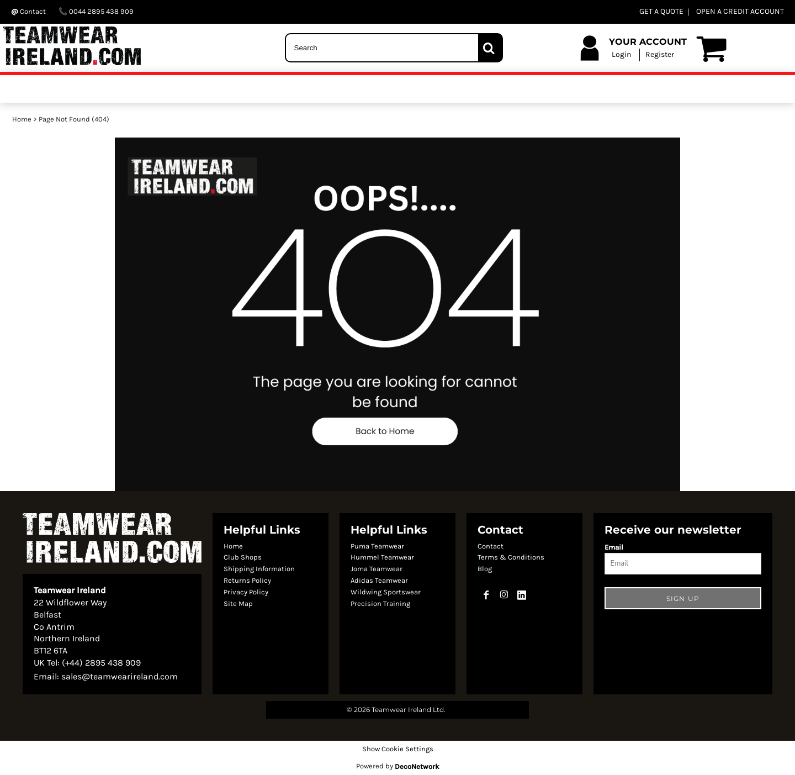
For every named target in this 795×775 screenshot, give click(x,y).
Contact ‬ (29, 11)
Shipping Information (259, 569)
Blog (485, 569)
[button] (397, 314)
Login (621, 54)
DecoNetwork (417, 766)
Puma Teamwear (377, 546)
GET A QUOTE (661, 11)
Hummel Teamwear (382, 557)
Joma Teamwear (376, 569)
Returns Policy (247, 580)
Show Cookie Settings (397, 749)
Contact (491, 546)
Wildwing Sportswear (386, 592)
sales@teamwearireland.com (119, 676)
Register (659, 54)
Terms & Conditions (511, 557)
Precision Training (380, 603)
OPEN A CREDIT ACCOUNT (740, 11)
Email (614, 547)
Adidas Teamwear (379, 580)
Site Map (238, 603)
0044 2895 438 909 (96, 11)
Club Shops (243, 557)
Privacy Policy (246, 592)
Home (21, 119)
